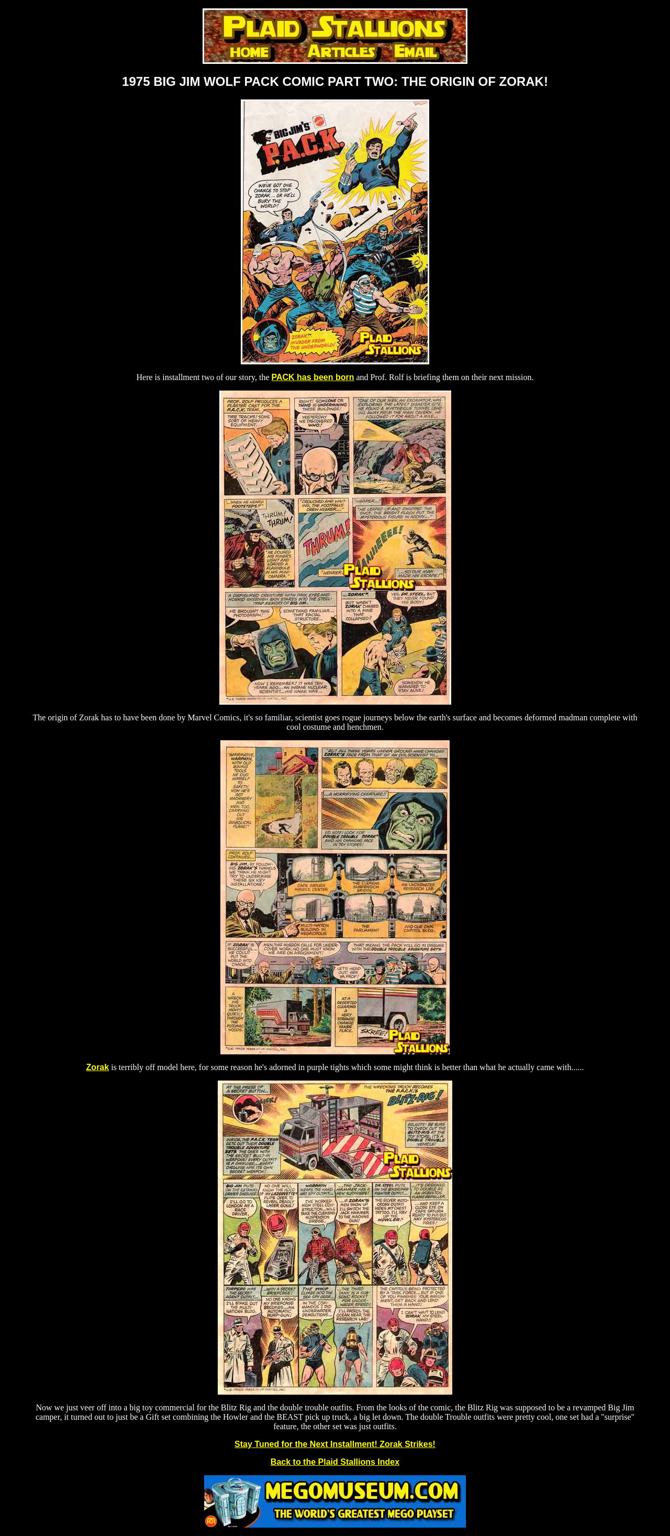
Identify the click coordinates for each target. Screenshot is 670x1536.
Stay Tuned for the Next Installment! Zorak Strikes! (335, 1444)
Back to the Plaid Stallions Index (335, 1461)
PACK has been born (313, 377)
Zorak (97, 1067)
